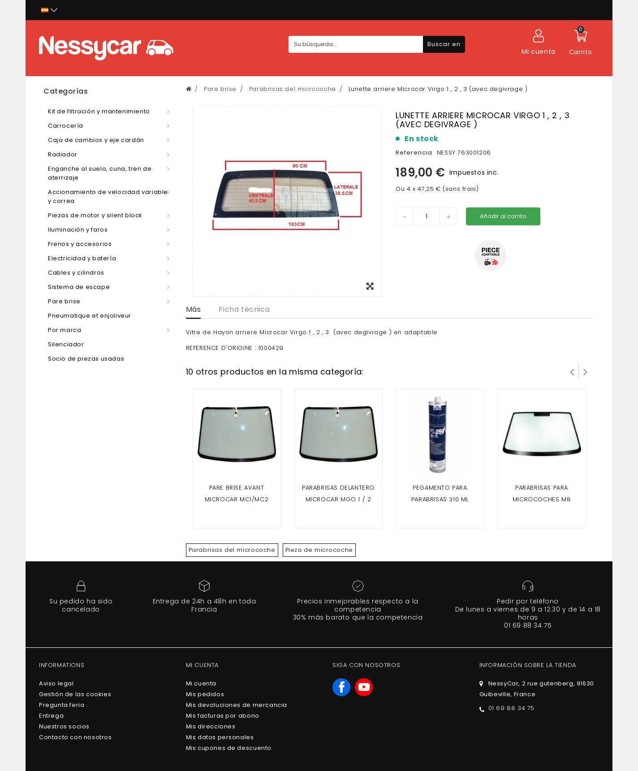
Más (193, 309)
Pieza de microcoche (319, 550)
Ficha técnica (244, 309)
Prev (572, 371)
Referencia (414, 152)
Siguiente (585, 371)
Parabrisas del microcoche (232, 550)
